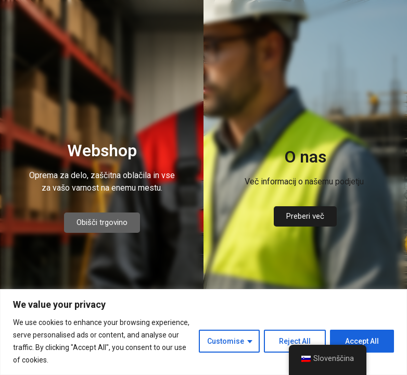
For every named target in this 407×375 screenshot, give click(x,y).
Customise (225, 341)
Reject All (295, 341)
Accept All (362, 341)
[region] (203, 332)
